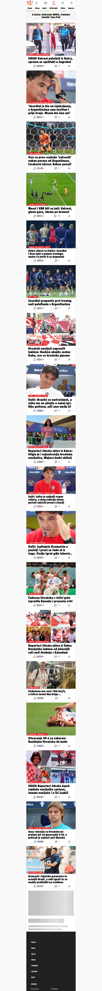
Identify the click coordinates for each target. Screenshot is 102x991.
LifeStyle (34, 966)
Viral (33, 977)
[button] (36, 2)
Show (37, 8)
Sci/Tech (34, 971)
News (30, 8)
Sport (44, 8)
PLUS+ (33, 942)
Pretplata (54, 989)
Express (71, 8)
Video (63, 8)
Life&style (54, 8)
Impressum (35, 989)
